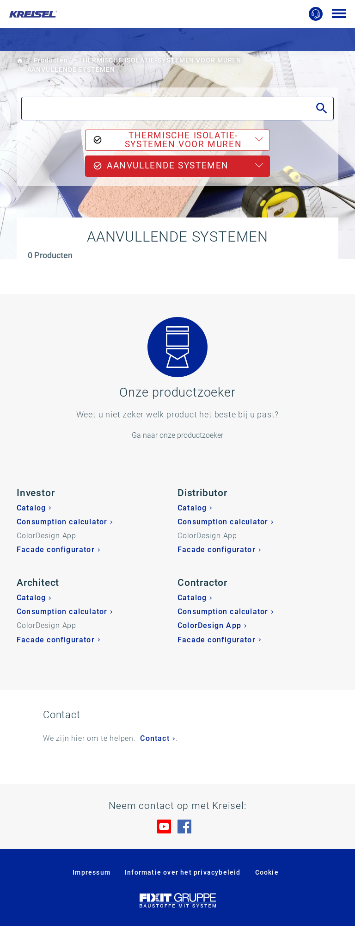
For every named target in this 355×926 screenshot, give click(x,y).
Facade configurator (56, 549)
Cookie (267, 872)
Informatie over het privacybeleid (183, 872)
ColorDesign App (209, 625)
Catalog (31, 507)
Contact (154, 738)
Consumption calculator (62, 521)
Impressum (91, 872)
